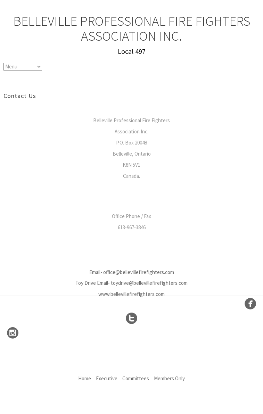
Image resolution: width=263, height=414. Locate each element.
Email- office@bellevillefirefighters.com (131, 272)
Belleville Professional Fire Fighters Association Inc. (131, 28)
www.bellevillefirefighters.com (131, 294)
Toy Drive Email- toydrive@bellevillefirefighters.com (131, 283)
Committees (135, 378)
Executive (106, 378)
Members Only (169, 378)
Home (84, 378)
